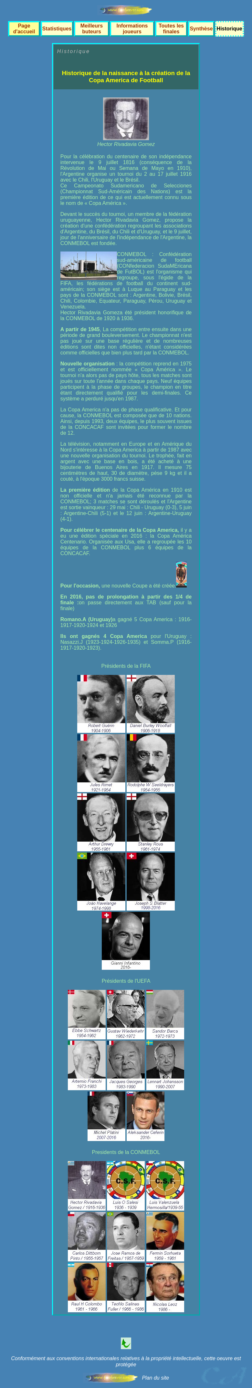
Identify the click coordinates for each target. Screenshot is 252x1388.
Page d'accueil (24, 28)
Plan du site (155, 1378)
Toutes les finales (171, 28)
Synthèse (201, 28)
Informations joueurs (132, 28)
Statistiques (57, 28)
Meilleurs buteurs (91, 28)
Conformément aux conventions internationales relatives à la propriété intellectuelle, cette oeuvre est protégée (126, 1361)
